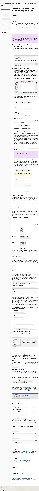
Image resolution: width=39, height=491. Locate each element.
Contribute (14, 489)
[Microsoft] (1, 1)
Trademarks (34, 489)
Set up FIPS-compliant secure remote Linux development (27, 40)
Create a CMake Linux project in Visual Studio (20, 461)
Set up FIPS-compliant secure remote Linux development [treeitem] (6, 23)
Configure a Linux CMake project (25, 452)
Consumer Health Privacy (24, 489)
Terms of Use (30, 489)
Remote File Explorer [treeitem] (5, 20)
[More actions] (37, 6)
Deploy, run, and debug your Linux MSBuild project (21, 462)
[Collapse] (10, 5)
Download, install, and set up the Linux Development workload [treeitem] (6, 14)
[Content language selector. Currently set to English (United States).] (5, 487)
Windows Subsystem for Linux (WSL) (21, 412)
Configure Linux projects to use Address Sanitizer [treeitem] (6, 32)
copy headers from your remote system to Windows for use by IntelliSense (24, 372)
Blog (11, 489)
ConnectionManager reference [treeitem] (6, 24)
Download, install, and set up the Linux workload (27, 449)
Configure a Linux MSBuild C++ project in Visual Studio (22, 460)
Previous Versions (7, 489)
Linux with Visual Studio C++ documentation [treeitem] (5, 11)
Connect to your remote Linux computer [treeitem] (5, 19)
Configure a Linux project (29, 451)
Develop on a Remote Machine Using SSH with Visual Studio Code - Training (22, 478)
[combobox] (5, 7)
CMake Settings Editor (28, 389)
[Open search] (35, 1)
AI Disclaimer (2, 489)
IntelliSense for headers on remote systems (30, 162)
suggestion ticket (25, 407)
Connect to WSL (27, 25)
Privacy (18, 489)
